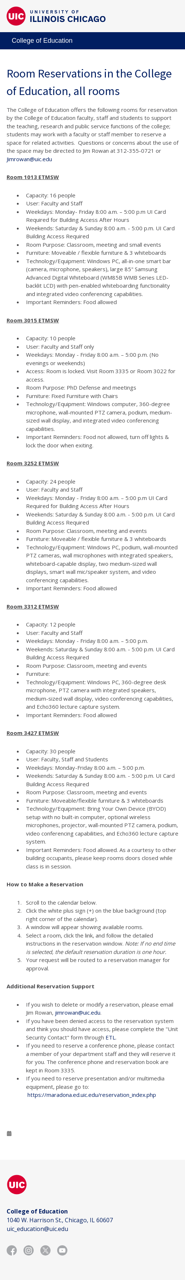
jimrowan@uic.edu (77, 1012)
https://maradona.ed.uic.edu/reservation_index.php (91, 1094)
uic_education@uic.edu (37, 1229)
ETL (110, 1037)
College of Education (42, 40)
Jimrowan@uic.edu (29, 159)
